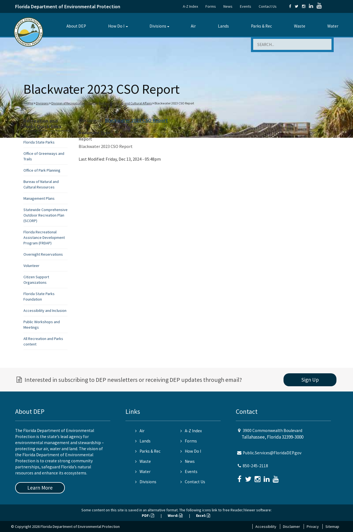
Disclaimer (291, 526)
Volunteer (31, 265)
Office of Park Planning (41, 170)
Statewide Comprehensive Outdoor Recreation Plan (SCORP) (45, 215)
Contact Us (268, 6)
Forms (210, 6)
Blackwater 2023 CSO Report (136, 120)
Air (193, 26)
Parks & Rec (261, 26)
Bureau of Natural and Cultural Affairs (125, 103)
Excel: (203, 515)
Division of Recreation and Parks (73, 103)
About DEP (76, 26)
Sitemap (332, 526)
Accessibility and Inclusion (44, 310)
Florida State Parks (39, 142)
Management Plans (39, 198)
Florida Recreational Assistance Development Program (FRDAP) (44, 237)
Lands (223, 26)
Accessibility (265, 526)
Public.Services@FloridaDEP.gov (272, 452)
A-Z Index (190, 6)
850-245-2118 (255, 465)
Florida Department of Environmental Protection (67, 6)
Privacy (313, 526)
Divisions (157, 26)
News (227, 6)
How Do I (116, 26)
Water (332, 26)
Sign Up (310, 379)
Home (29, 103)
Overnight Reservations (43, 254)
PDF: (148, 515)
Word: (175, 515)
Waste (299, 26)
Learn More (40, 487)
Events (245, 6)
